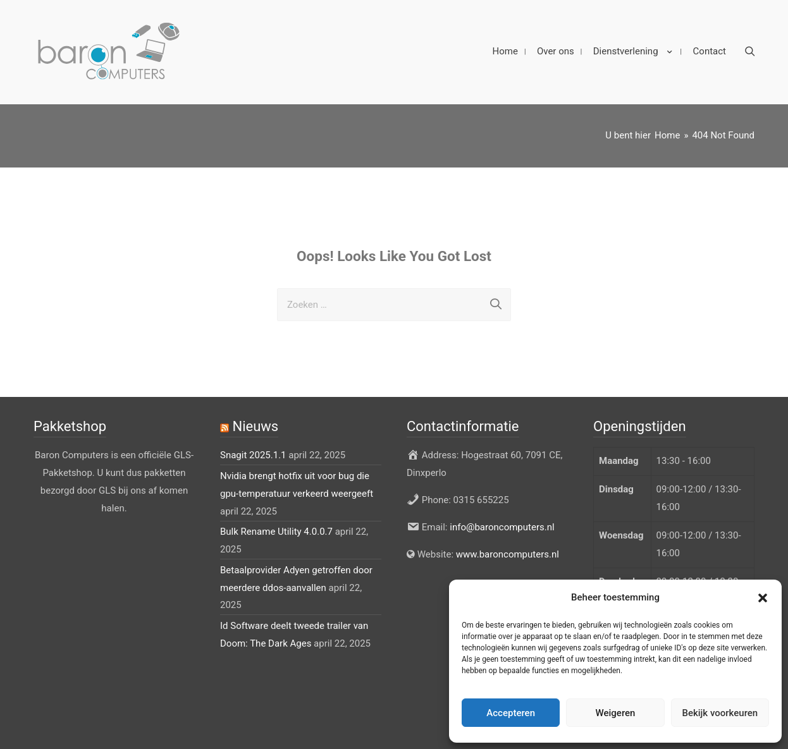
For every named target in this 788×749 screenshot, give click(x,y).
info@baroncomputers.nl (502, 517)
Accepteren (510, 713)
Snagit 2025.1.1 (253, 446)
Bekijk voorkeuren (720, 713)
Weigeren (616, 713)
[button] (762, 598)
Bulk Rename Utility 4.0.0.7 (276, 522)
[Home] (667, 125)
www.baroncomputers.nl (507, 545)
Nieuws (255, 417)
